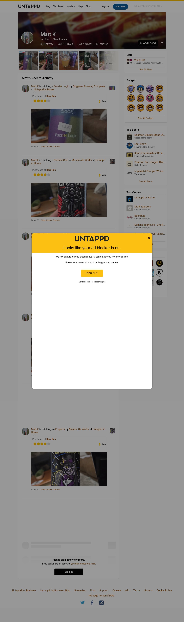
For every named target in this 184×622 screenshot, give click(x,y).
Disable (92, 273)
